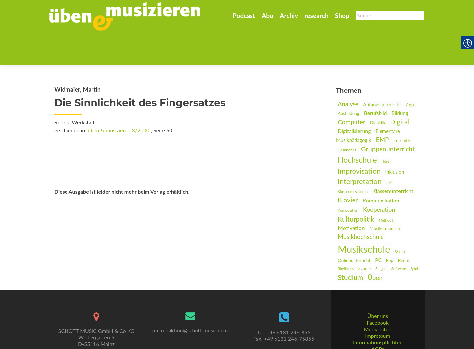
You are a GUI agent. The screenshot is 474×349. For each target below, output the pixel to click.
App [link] (410, 72)
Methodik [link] (386, 188)
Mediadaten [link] (378, 305)
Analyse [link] (348, 71)
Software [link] (398, 236)
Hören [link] (386, 129)
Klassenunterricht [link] (392, 158)
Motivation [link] (351, 195)
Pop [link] (389, 228)
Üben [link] (375, 245)
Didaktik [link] (377, 90)
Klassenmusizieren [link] (353, 159)
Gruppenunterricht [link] (388, 117)
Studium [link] (350, 245)
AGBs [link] (377, 324)
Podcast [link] (244, 15)
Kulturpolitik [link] (356, 187)
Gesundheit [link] (347, 118)
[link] (124, 15)
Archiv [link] (289, 15)
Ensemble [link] (403, 108)
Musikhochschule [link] (361, 204)
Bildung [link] (400, 81)
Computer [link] (351, 90)
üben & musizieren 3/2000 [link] (118, 98)
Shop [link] (342, 15)
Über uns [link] (377, 291)
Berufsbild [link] (375, 81)
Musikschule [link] (364, 216)
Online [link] (400, 219)
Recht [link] (403, 228)
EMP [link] (382, 107)
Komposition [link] (348, 178)
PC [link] (378, 228)
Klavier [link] (348, 168)
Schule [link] (364, 236)
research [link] (316, 15)
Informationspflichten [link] (378, 318)
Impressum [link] (377, 311)
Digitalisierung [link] (354, 98)
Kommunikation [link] (381, 168)
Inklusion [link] (394, 139)
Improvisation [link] (359, 138)
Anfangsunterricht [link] (382, 72)
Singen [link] (380, 236)
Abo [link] (267, 15)
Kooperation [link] (379, 177)
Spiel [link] (414, 236)
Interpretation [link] (360, 149)
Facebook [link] (378, 298)
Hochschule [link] (357, 127)
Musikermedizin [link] (385, 196)
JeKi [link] (389, 150)
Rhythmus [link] (346, 236)
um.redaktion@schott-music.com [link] (190, 306)
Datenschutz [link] (377, 331)
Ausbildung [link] (348, 81)
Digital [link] (399, 90)
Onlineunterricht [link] (354, 228)
